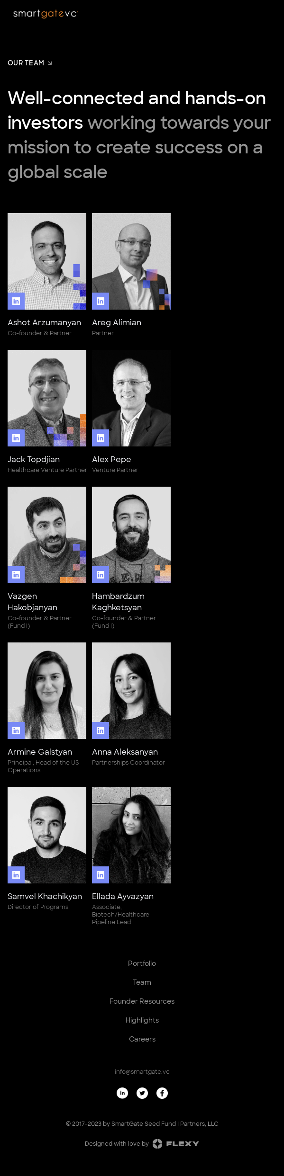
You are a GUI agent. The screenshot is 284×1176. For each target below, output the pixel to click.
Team (142, 982)
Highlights (142, 1020)
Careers (142, 1039)
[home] (45, 14)
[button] (268, 15)
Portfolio (142, 963)
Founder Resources (142, 1001)
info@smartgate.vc (142, 1072)
